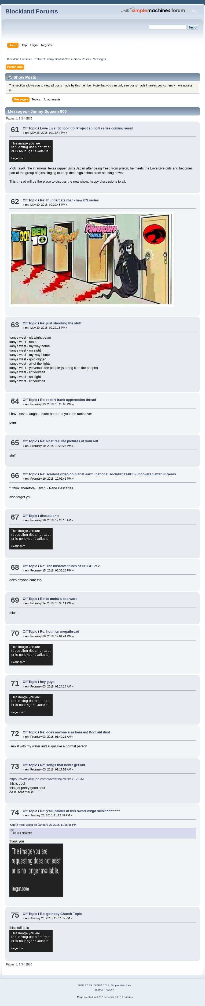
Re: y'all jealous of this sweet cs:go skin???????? (80, 811)
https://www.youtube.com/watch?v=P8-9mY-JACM (46, 779)
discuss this (49, 516)
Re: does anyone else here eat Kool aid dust (75, 732)
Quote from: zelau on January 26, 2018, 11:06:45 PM (43, 824)
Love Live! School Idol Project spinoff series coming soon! (86, 128)
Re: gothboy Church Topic (61, 914)
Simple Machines (121, 985)
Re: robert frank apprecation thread (68, 400)
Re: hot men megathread (59, 632)
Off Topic (30, 128)
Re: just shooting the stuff (60, 323)
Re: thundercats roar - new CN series (69, 200)
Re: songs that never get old (62, 765)
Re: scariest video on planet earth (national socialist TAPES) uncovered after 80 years (108, 474)
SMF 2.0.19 (85, 985)
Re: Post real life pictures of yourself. (69, 441)
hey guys (47, 682)
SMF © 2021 (101, 985)
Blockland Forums (31, 11)
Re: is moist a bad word (59, 599)
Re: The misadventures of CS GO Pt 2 (70, 566)
